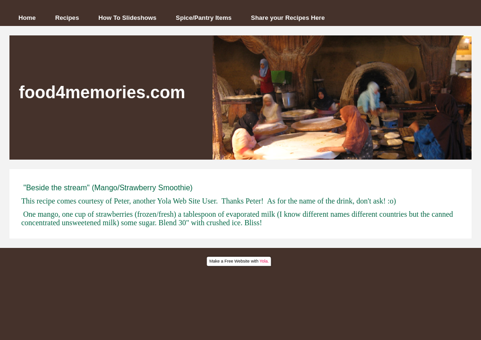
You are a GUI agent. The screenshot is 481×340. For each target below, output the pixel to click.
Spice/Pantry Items (204, 17)
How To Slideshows (127, 17)
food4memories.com (102, 92)
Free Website (236, 261)
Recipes (67, 17)
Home (27, 17)
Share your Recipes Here (288, 17)
